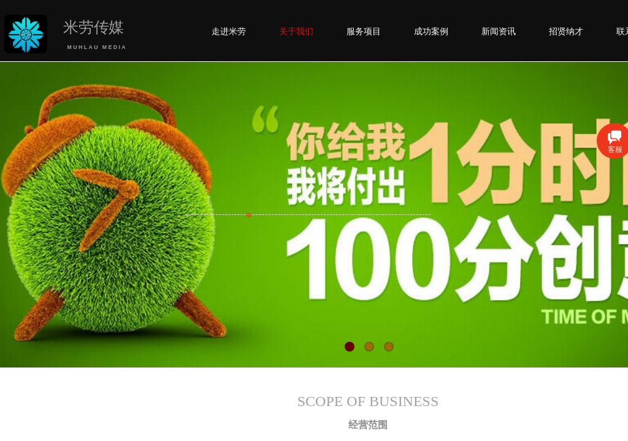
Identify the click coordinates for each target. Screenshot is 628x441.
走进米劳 (229, 31)
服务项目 (364, 31)
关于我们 (296, 31)
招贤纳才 (566, 31)
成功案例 (431, 31)
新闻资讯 (498, 31)
